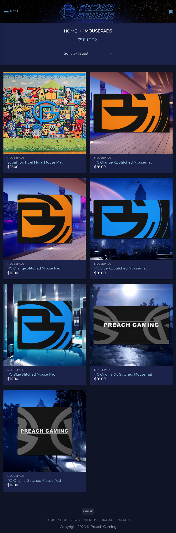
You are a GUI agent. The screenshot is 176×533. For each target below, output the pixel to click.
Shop (62, 520)
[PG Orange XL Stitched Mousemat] (131, 113)
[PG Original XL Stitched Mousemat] (131, 325)
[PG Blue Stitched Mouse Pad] (44, 325)
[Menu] (11, 11)
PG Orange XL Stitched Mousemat (123, 162)
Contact (123, 520)
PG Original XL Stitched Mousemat (123, 374)
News (75, 520)
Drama (106, 520)
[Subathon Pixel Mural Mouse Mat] (44, 113)
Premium (90, 520)
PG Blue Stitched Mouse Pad (31, 374)
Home (70, 31)
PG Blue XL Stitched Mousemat (120, 268)
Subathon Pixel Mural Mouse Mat (35, 162)
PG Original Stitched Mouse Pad (34, 481)
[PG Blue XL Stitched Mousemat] (131, 219)
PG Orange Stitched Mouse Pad (33, 268)
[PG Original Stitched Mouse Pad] (44, 431)
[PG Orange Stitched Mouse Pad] (44, 219)
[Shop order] (88, 53)
